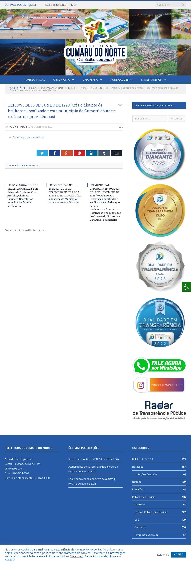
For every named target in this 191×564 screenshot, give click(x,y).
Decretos (140, 504)
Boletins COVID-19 (142, 459)
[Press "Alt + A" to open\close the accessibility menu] (186, 287)
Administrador (18, 126)
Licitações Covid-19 (146, 474)
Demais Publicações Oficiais (151, 512)
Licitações (137, 466)
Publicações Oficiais (143, 497)
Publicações (119, 79)
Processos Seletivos (146, 534)
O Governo (90, 79)
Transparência (151, 79)
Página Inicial (35, 79)
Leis (121, 126)
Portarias (140, 527)
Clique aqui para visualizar (28, 137)
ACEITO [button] (179, 554)
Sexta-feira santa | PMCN (61, 4)
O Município (61, 79)
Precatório (138, 489)
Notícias (136, 481)
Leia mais (77, 556)
